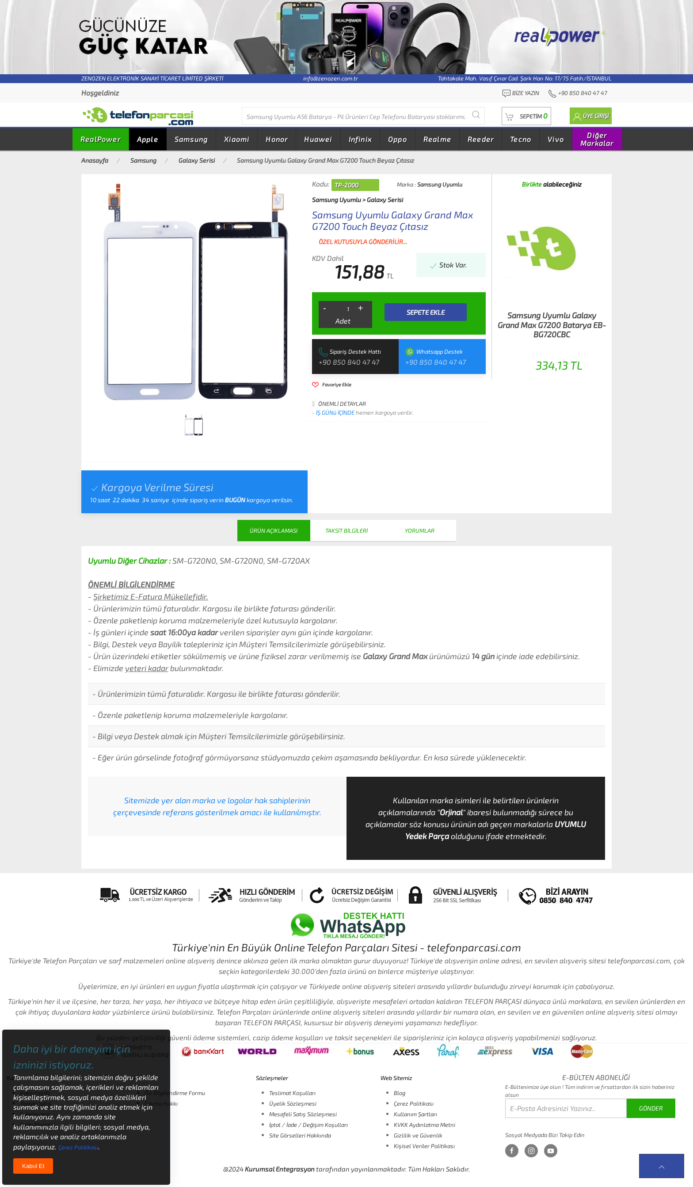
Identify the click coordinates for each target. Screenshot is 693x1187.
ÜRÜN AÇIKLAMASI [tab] (273, 530)
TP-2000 (346, 185)
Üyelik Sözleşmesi (292, 1103)
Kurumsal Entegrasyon (280, 1169)
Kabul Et (33, 1166)
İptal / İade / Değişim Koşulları (308, 1124)
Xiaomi (236, 139)
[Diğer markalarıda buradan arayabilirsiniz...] (363, 116)
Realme (437, 139)
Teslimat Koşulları (292, 1092)
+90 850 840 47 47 (349, 362)
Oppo (397, 139)
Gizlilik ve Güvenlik (418, 1135)
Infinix (360, 139)
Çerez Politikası (414, 1103)
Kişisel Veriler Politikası (424, 1145)
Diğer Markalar (597, 139)
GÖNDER (651, 1108)
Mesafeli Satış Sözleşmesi (303, 1114)
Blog (399, 1092)
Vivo (556, 139)
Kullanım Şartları (415, 1114)
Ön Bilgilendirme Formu (175, 1092)
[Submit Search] (476, 115)
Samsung (191, 139)
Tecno (520, 139)
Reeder (481, 139)
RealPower (100, 139)
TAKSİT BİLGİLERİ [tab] (346, 530)
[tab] (194, 425)
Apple (147, 139)
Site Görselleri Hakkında (300, 1135)
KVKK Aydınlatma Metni (424, 1124)
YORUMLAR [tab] (419, 530)
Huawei (318, 139)
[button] (526, 116)
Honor (277, 139)
